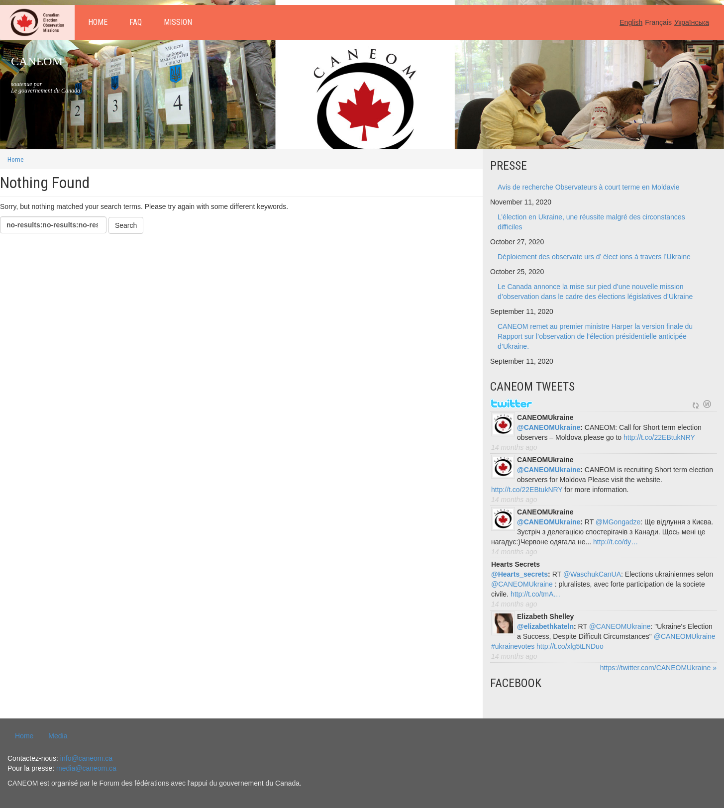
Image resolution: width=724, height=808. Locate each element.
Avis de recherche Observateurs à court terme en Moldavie (588, 187)
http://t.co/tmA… (535, 594)
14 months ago (514, 447)
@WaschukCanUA (592, 574)
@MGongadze (618, 522)
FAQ (135, 22)
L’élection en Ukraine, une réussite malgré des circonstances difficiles (591, 222)
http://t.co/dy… (615, 542)
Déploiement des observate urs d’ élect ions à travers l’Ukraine (594, 257)
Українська (691, 22)
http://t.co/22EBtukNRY (659, 437)
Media (57, 736)
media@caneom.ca (86, 768)
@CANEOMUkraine (548, 427)
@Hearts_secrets (519, 574)
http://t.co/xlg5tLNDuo (570, 646)
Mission (178, 22)
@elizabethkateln (545, 626)
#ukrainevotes (512, 646)
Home (97, 22)
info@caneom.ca (86, 758)
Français (658, 22)
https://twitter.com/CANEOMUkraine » (658, 668)
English (631, 22)
